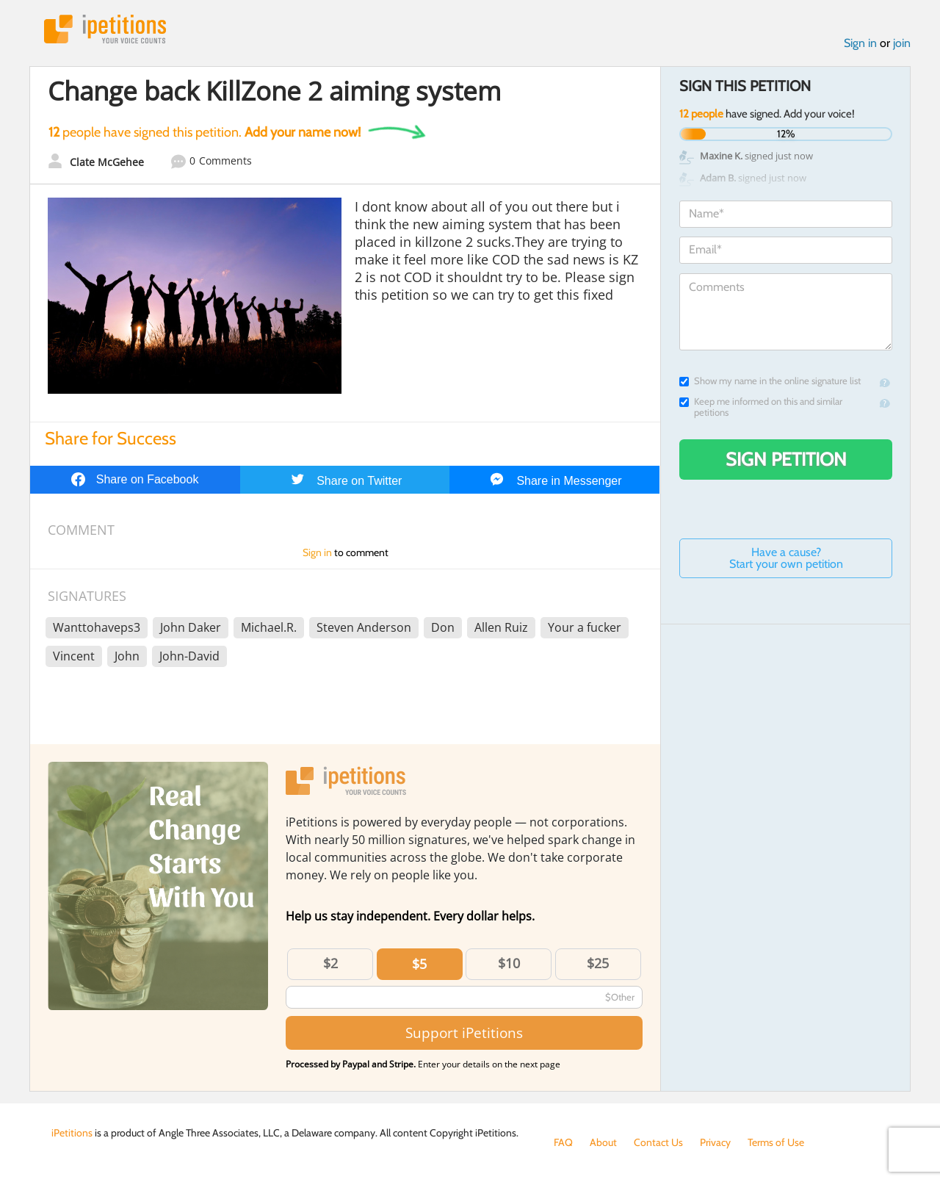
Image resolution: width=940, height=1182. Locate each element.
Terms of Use (776, 1142)
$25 (598, 963)
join (902, 43)
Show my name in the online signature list (770, 380)
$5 (419, 964)
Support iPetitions (464, 1032)
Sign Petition (786, 459)
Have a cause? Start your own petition (786, 558)
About (603, 1142)
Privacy (715, 1142)
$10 (509, 963)
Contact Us (658, 1142)
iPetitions (105, 29)
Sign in (860, 43)
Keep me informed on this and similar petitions (760, 407)
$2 (330, 963)
